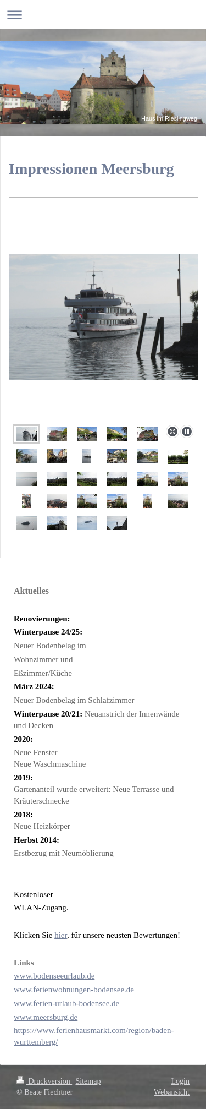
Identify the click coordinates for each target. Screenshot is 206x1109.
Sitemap (88, 1081)
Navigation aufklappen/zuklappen (103, 14)
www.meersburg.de (45, 1017)
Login (180, 1081)
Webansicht (172, 1092)
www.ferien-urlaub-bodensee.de (66, 1003)
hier (60, 935)
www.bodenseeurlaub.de (54, 975)
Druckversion (44, 1081)
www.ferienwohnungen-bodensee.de (74, 989)
